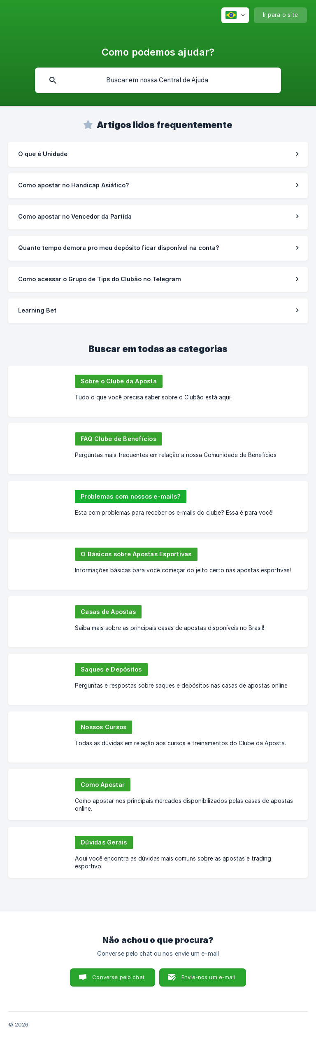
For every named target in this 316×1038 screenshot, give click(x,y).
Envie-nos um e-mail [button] (208, 977)
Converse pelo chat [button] (118, 977)
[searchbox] (158, 80)
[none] (235, 15)
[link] (158, 154)
